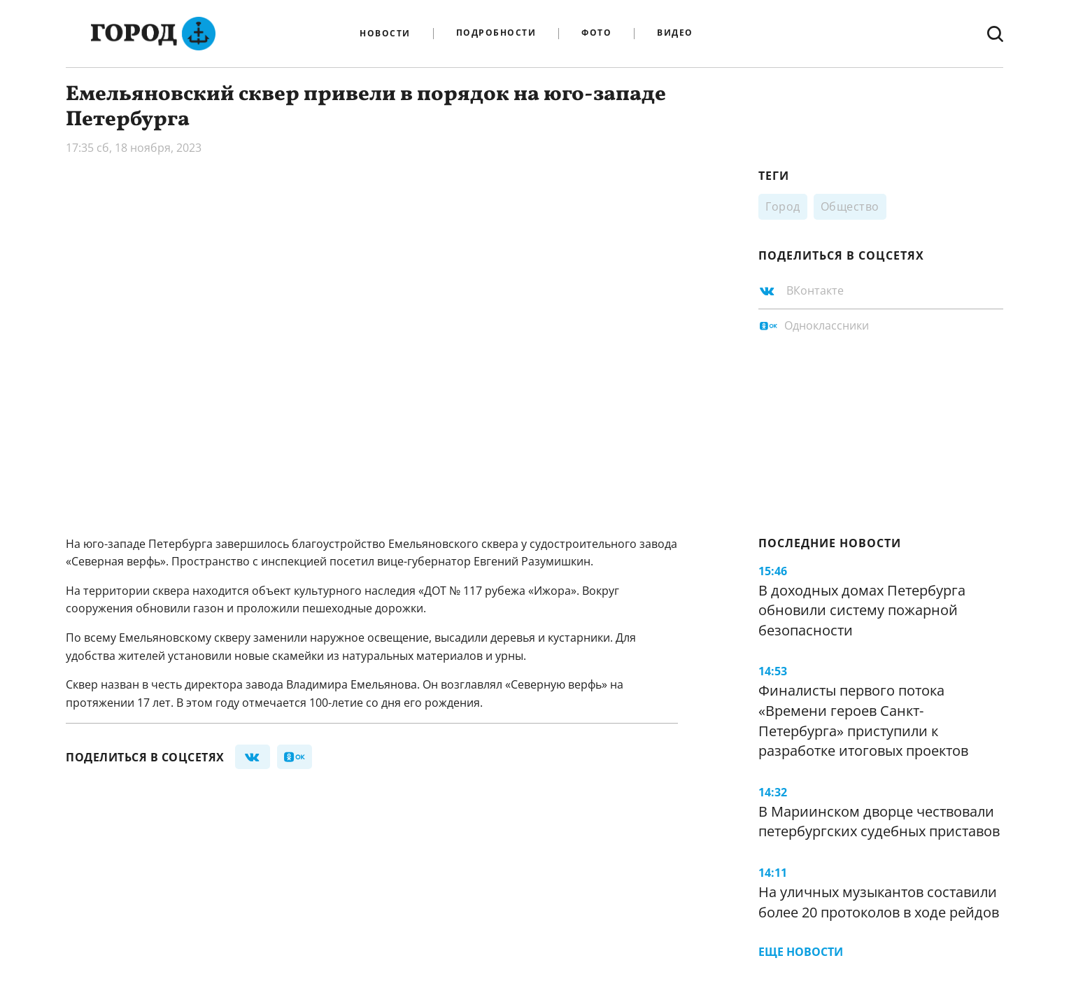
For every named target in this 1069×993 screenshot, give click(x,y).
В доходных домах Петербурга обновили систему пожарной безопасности (861, 610)
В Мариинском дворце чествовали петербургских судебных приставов (879, 821)
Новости (385, 33)
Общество (850, 206)
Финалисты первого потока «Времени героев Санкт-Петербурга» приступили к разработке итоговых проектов (863, 720)
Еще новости (800, 951)
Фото (596, 33)
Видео (675, 33)
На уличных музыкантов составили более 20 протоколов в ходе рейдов (878, 902)
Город (782, 206)
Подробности (496, 33)
